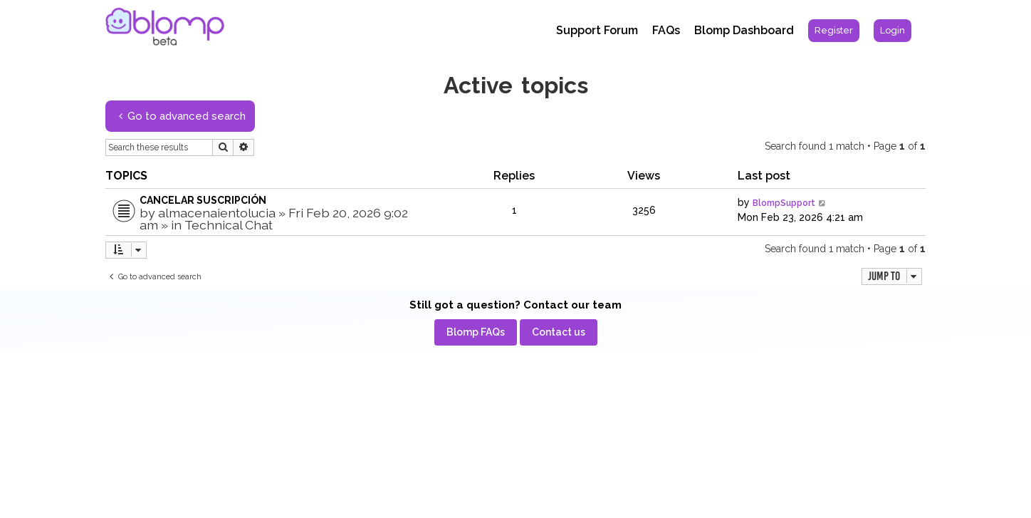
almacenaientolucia (217, 212)
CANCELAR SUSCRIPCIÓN (203, 200)
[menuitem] (833, 30)
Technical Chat (228, 224)
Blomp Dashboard (744, 30)
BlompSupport (784, 203)
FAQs (666, 30)
